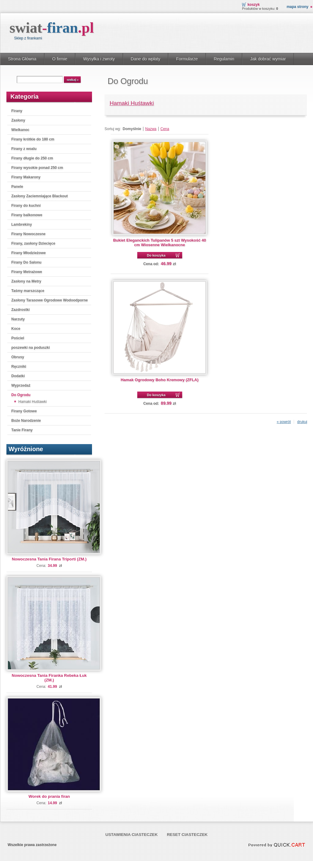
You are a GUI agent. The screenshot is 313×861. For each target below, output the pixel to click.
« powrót (284, 422)
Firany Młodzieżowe (28, 253)
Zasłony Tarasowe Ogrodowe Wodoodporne (49, 300)
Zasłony (18, 120)
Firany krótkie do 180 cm (32, 139)
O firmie (59, 59)
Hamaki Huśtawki (32, 401)
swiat (51, 28)
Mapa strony (297, 7)
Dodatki (18, 376)
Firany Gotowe (24, 411)
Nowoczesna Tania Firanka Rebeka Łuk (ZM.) (49, 677)
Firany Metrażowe (26, 272)
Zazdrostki (20, 310)
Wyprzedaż (20, 385)
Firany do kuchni (26, 205)
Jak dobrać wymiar (268, 59)
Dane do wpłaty (145, 59)
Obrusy (17, 357)
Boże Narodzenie (26, 420)
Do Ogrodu (21, 395)
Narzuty (18, 319)
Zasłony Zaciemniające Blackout (39, 196)
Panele (17, 186)
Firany (16, 111)
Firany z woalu (24, 149)
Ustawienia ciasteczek (131, 834)
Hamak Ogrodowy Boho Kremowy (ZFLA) (160, 380)
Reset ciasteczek (187, 834)
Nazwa (150, 129)
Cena (164, 129)
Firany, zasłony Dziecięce (33, 243)
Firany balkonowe (26, 215)
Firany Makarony (25, 177)
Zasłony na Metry (26, 281)
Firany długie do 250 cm (32, 158)
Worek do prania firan (49, 796)
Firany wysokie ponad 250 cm (37, 168)
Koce (15, 329)
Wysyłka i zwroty (99, 59)
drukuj (302, 422)
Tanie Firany (22, 430)
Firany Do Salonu (26, 262)
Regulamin (224, 59)
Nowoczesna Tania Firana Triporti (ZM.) (49, 559)
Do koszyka (156, 255)
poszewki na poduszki (30, 347)
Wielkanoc (20, 130)
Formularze (187, 59)
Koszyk (254, 4)
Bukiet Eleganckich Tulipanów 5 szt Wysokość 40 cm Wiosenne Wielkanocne (159, 242)
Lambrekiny (21, 224)
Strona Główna (22, 59)
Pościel (17, 338)
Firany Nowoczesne (28, 234)
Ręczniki (18, 366)
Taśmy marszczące (27, 291)
